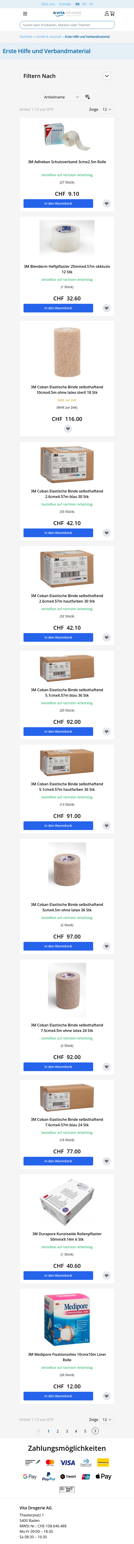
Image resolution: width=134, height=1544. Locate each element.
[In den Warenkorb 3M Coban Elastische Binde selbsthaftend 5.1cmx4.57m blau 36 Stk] (58, 731)
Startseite (26, 36)
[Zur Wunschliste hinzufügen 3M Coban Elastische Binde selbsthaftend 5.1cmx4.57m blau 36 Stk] (106, 731)
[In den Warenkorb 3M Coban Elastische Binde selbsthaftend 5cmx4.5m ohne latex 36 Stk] (58, 946)
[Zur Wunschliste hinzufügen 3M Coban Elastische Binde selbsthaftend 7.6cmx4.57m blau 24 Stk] (106, 1161)
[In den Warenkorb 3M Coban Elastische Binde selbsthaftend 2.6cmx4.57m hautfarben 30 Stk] (58, 637)
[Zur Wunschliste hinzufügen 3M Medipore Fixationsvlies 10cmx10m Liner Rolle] (106, 1396)
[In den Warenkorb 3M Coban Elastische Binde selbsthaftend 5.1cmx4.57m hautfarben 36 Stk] (58, 825)
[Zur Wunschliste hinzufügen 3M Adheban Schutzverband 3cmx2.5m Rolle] (106, 203)
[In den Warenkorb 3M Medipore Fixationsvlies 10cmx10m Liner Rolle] (58, 1396)
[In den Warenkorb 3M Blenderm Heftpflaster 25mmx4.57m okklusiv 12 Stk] (58, 308)
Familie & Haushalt (48, 36)
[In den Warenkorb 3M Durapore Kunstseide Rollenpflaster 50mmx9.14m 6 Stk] (58, 1275)
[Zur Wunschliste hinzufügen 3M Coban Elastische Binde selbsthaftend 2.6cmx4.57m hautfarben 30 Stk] (106, 637)
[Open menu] (25, 13)
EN (84, 4)
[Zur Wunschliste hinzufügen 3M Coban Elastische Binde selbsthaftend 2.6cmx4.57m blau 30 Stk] (106, 533)
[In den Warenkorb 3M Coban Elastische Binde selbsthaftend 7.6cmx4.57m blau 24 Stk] (58, 1161)
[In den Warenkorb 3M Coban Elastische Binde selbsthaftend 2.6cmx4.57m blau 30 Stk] (58, 532)
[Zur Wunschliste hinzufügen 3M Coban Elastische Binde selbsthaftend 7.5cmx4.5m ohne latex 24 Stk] (106, 1067)
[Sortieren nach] (61, 97)
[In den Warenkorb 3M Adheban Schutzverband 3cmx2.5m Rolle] (58, 203)
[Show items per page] (107, 109)
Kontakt (65, 4)
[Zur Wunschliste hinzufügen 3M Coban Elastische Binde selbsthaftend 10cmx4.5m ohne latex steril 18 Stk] (68, 429)
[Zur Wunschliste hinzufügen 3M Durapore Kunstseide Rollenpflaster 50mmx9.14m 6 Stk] (106, 1275)
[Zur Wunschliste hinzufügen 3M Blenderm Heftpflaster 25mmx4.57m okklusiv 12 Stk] (106, 308)
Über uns (48, 4)
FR (91, 4)
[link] (38, 1431)
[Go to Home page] (67, 14)
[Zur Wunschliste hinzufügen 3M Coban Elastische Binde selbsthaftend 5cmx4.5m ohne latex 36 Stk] (106, 946)
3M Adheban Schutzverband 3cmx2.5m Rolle (67, 161)
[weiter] (95, 1431)
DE (78, 4)
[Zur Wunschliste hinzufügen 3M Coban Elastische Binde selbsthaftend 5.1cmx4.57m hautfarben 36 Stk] (106, 826)
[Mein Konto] (107, 13)
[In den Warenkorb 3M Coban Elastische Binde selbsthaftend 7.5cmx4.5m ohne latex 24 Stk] (58, 1066)
